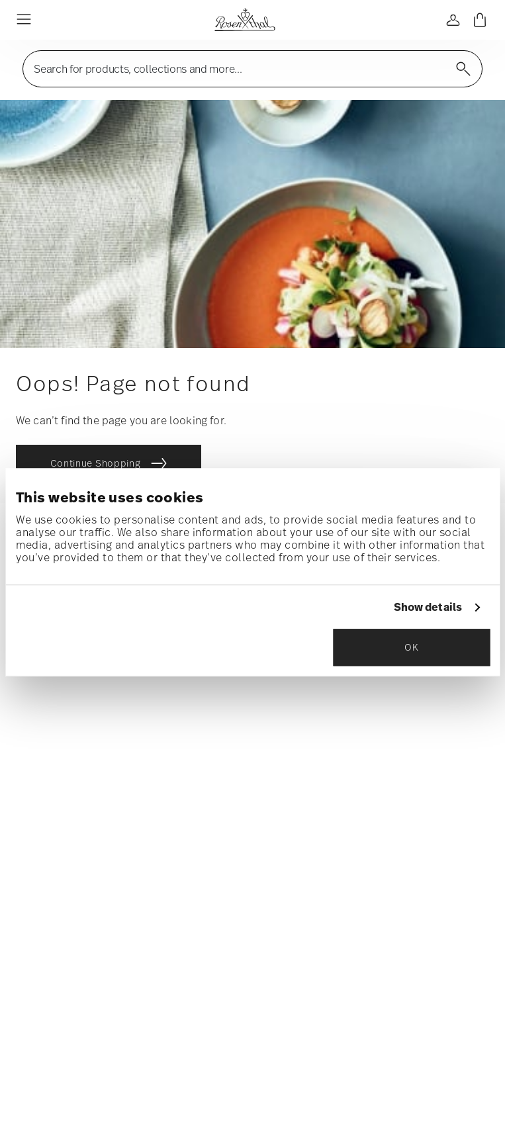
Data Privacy (329, 824)
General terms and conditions (158, 1040)
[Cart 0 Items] (480, 20)
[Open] (453, 20)
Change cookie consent (419, 1040)
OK (411, 647)
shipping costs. (304, 1079)
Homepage (55, 1040)
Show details (428, 608)
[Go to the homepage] (244, 20)
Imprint (334, 1040)
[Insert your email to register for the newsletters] (252, 719)
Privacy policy (268, 1040)
